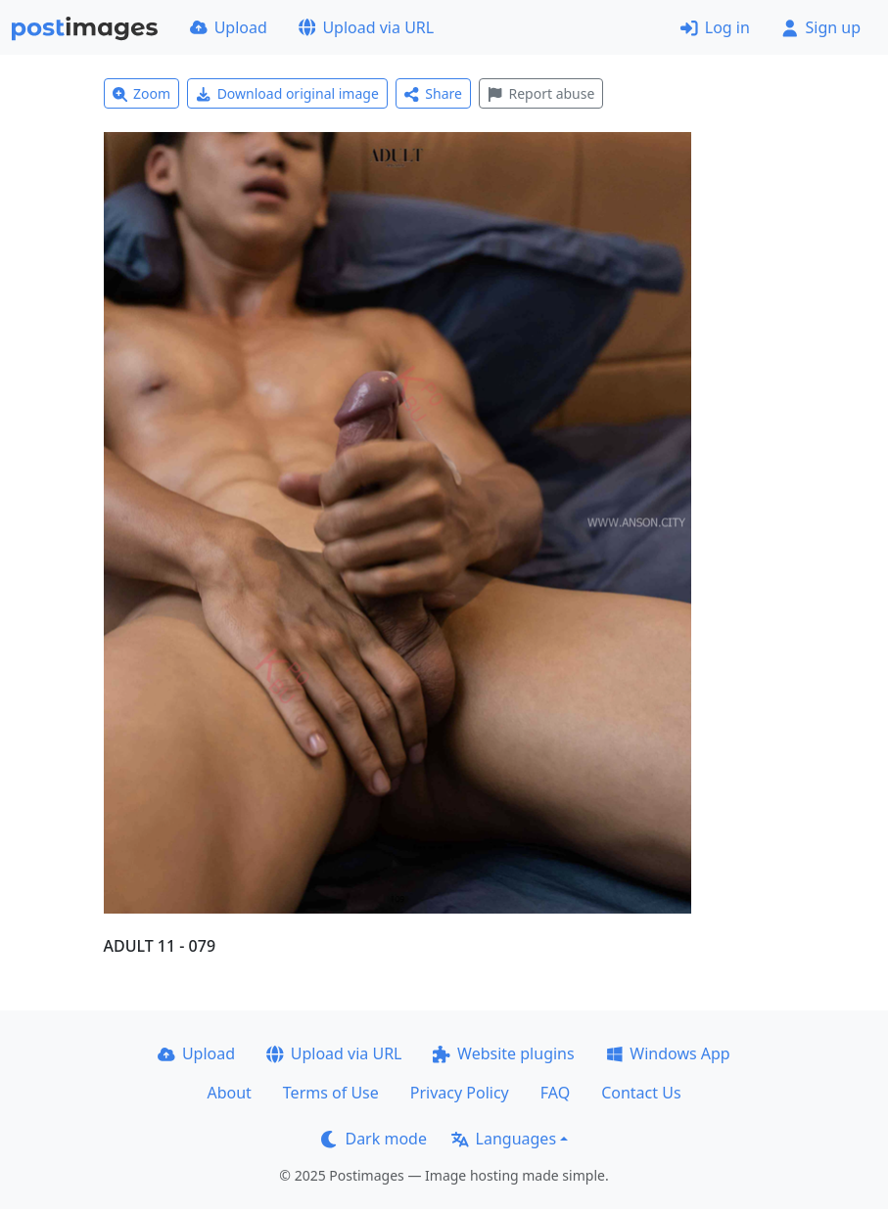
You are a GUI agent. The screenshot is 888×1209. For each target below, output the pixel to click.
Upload (228, 27)
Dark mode (374, 1138)
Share (433, 93)
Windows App (668, 1053)
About (229, 1092)
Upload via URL (366, 27)
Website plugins (503, 1053)
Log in (715, 27)
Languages (503, 1138)
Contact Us (640, 1092)
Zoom (142, 93)
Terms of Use (331, 1092)
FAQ (555, 1092)
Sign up (821, 27)
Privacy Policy (459, 1092)
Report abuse (541, 93)
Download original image (287, 93)
